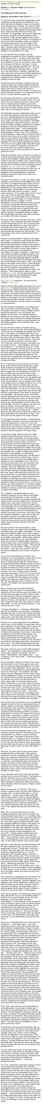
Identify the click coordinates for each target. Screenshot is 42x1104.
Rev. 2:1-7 (34, 17)
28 (12, 280)
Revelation (35, 2)
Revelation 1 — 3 (7, 9)
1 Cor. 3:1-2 (12, 166)
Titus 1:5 (12, 282)
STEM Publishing (7, 2)
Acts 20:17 (6, 280)
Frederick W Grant (22, 2)
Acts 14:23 (12, 273)
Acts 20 (8, 288)
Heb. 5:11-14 (22, 166)
